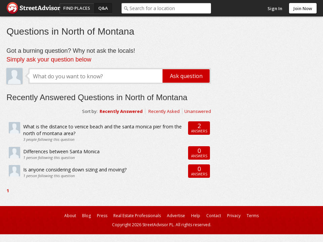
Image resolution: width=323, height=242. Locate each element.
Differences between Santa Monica (61, 151)
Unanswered (197, 111)
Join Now (302, 8)
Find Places (76, 8)
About (70, 215)
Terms (253, 215)
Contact (213, 215)
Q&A (103, 8)
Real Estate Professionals (137, 215)
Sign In (274, 8)
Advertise (176, 215)
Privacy (234, 215)
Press (102, 215)
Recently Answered (121, 111)
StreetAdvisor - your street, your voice (33, 8)
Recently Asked (164, 111)
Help (195, 215)
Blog (86, 215)
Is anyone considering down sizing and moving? (75, 169)
